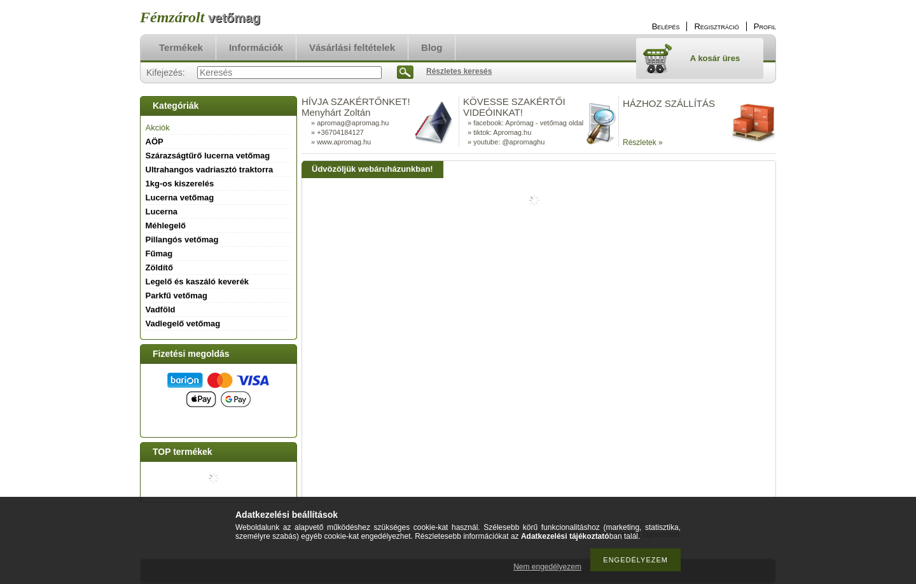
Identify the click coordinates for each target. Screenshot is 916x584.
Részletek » (643, 142)
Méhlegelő (166, 225)
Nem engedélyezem (547, 566)
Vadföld (161, 309)
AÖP (154, 141)
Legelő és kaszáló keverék (197, 281)
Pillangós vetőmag (182, 239)
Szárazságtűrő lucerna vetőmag (208, 155)
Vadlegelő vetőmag (183, 323)
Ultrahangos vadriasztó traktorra (210, 169)
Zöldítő (159, 267)
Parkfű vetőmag (177, 295)
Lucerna (162, 211)
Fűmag (159, 253)
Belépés (666, 26)
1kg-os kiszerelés (180, 183)
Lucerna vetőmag (180, 197)
